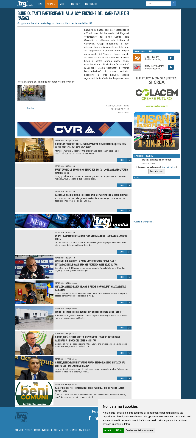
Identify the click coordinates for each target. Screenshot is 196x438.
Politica (73, 334)
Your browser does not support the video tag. (156, 29)
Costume (74, 141)
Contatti (19, 430)
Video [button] (63, 4)
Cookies (37, 430)
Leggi (126, 160)
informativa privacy (169, 167)
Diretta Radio (91, 4)
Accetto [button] (108, 430)
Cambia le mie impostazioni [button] (139, 430)
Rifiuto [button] (119, 430)
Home (41, 4)
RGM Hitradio (84, 430)
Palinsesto (47, 430)
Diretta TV (76, 4)
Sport (72, 166)
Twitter (30, 108)
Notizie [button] (51, 4)
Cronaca (73, 283)
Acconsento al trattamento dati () (158, 167)
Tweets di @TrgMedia (143, 222)
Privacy (28, 430)
